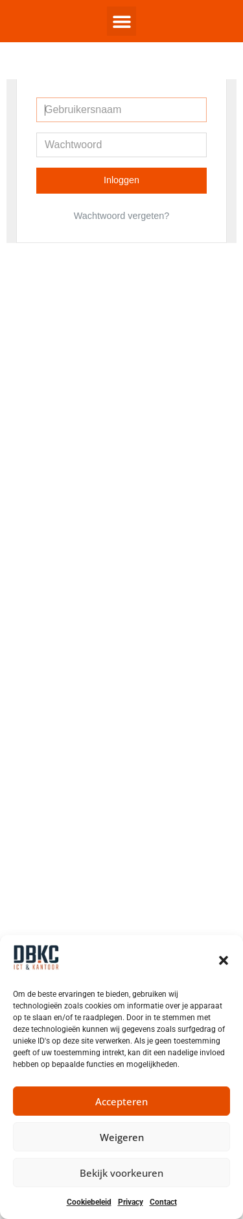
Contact (163, 1202)
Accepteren (121, 1101)
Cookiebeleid (89, 1202)
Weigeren (122, 1137)
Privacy (130, 1202)
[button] (223, 960)
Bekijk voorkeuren (121, 1172)
